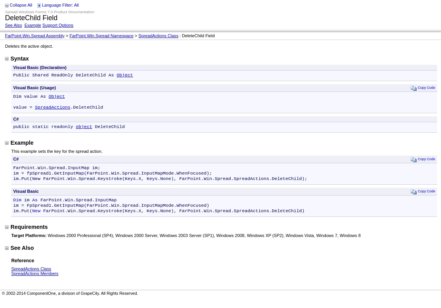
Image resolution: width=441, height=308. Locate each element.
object (84, 130)
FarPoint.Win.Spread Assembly (34, 35)
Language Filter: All (60, 5)
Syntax (17, 58)
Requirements (26, 235)
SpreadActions (52, 110)
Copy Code (423, 89)
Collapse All (21, 5)
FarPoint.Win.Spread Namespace (101, 35)
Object (124, 76)
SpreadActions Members (34, 282)
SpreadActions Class (159, 35)
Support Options (57, 25)
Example (32, 25)
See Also (13, 25)
